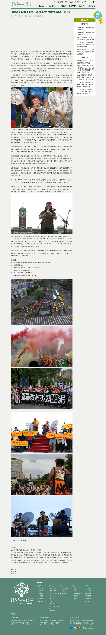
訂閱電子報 (88, 598)
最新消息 (61, 2)
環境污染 (52, 6)
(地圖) (17, 617)
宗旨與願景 (53, 588)
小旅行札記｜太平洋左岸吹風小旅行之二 (85, 28)
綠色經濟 (91, 6)
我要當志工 (88, 590)
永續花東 (72, 6)
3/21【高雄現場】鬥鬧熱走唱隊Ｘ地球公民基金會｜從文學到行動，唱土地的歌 (85, 77)
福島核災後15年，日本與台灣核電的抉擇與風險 (85, 62)
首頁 (27, 16)
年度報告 (52, 598)
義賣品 (75, 598)
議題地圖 (76, 596)
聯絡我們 (52, 610)
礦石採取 (39, 16)
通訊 (75, 588)
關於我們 (76, 2)
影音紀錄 (64, 593)
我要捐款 (87, 588)
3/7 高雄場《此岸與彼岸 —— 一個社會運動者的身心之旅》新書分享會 (85, 91)
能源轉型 (62, 6)
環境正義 (13, 573)
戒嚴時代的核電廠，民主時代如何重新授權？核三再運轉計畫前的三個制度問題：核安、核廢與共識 (85, 69)
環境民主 (82, 6)
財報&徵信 (53, 596)
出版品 (71, 2)
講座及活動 (65, 588)
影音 (75, 590)
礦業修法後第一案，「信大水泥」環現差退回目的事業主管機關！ (85, 52)
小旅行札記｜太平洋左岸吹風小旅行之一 (85, 33)
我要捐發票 (88, 596)
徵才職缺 (87, 601)
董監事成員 (53, 590)
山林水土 (42, 6)
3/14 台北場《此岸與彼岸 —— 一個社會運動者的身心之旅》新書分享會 (85, 84)
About (55, 2)
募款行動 (52, 601)
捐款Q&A (52, 603)
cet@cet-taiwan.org (90, 628)
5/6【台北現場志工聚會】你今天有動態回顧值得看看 (85, 38)
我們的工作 (40, 586)
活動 (66, 2)
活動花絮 (64, 590)
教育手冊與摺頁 (78, 593)
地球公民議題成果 (54, 593)
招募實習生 (88, 593)
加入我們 (86, 586)
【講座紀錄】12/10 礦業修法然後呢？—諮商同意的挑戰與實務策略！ (85, 45)
